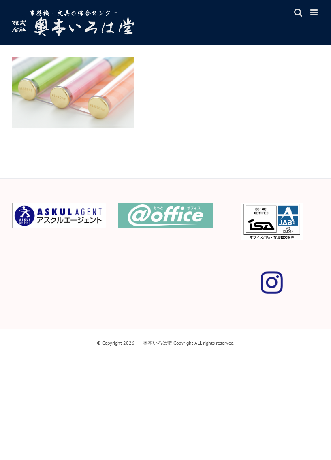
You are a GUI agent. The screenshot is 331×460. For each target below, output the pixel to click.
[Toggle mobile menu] (314, 12)
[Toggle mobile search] (298, 12)
